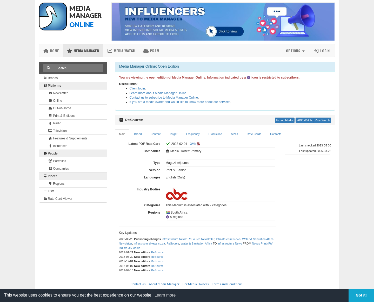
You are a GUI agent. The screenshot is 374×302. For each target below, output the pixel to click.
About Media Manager (164, 284)
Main (122, 134)
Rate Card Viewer (57, 199)
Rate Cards (254, 134)
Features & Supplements (67, 138)
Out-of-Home (59, 108)
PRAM (151, 50)
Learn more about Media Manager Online (158, 93)
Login (321, 50)
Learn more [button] (165, 295)
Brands (50, 78)
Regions (56, 183)
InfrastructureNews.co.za (149, 243)
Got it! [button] (361, 295)
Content (156, 134)
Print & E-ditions (61, 116)
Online (55, 100)
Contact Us (138, 284)
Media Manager (83, 50)
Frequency (193, 134)
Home (51, 50)
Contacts (275, 134)
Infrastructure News (229, 243)
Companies (58, 168)
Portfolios (57, 161)
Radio (54, 123)
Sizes (234, 134)
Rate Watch (322, 120)
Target (173, 134)
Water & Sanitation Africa (196, 243)
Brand (138, 134)
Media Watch (121, 50)
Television (57, 131)
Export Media (284, 120)
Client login (137, 88)
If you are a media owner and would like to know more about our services (180, 102)
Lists (48, 191)
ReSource (172, 243)
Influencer (57, 146)
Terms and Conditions (227, 284)
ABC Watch (304, 120)
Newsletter (58, 93)
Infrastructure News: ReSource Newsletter (188, 239)
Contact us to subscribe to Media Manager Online (164, 97)
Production (215, 134)
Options (296, 50)
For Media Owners (196, 284)
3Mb (193, 144)
